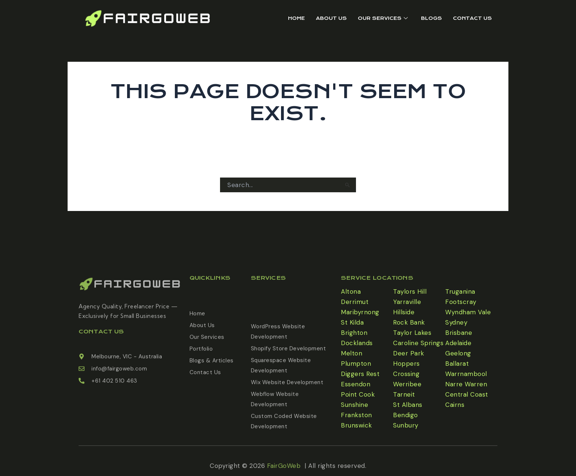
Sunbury (405, 425)
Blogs (431, 18)
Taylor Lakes (412, 333)
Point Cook (358, 394)
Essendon (355, 384)
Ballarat (457, 363)
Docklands (357, 343)
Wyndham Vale (468, 312)
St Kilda (352, 322)
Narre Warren (466, 384)
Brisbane (458, 333)
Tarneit (404, 394)
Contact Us (472, 18)
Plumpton (356, 363)
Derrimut (354, 302)
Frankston (356, 415)
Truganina (460, 291)
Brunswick (356, 425)
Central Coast (466, 394)
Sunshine (354, 405)
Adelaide (458, 343)
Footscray (460, 302)
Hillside (403, 312)
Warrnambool (466, 374)
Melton (351, 353)
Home (296, 18)
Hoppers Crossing (406, 368)
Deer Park (408, 353)
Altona (351, 291)
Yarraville (407, 302)
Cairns (454, 405)
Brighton (354, 333)
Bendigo (405, 415)
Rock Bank (409, 322)
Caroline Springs (418, 343)
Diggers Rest (360, 374)
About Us (331, 18)
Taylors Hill (409, 291)
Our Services (383, 18)
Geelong (458, 353)
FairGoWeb (284, 469)
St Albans (407, 405)
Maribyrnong (360, 312)
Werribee (407, 384)
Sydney (456, 322)
